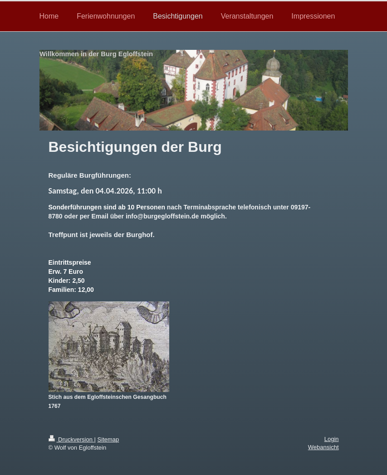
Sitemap (108, 439)
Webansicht (323, 447)
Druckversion (71, 439)
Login (331, 439)
